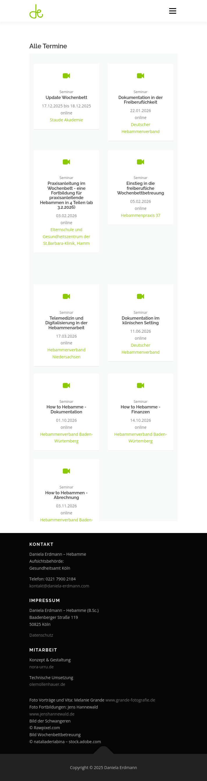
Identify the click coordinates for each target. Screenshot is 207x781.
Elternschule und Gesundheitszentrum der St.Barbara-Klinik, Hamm (66, 240)
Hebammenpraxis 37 (140, 219)
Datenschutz (41, 635)
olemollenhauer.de (47, 684)
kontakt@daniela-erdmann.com (59, 586)
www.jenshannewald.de (51, 714)
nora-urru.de (41, 667)
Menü (172, 10)
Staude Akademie (66, 122)
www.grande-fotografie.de (130, 700)
